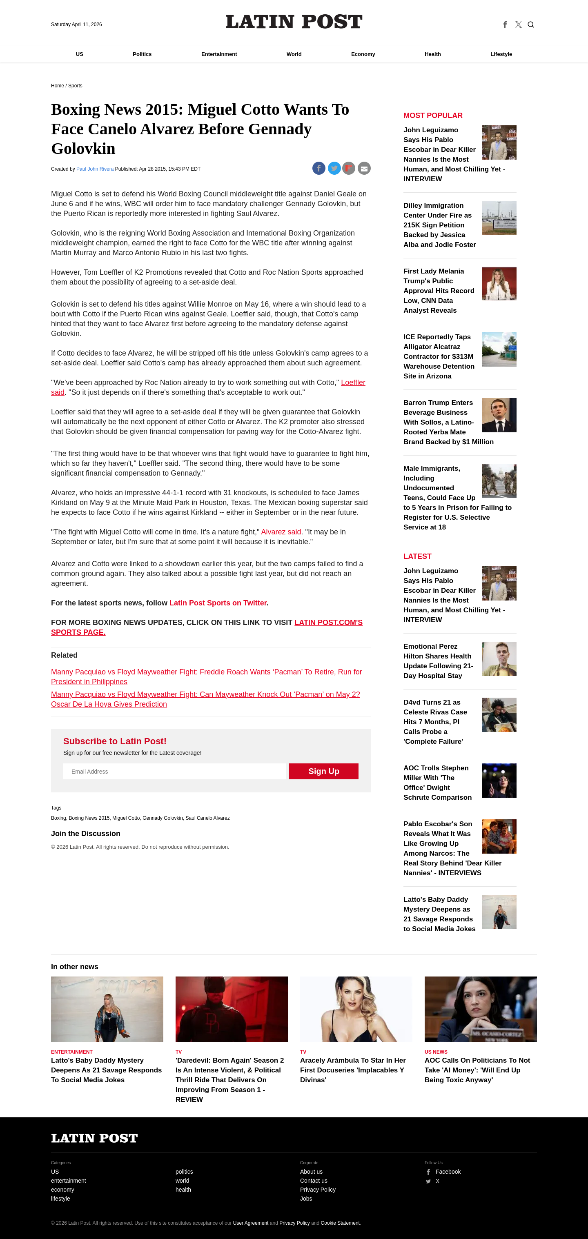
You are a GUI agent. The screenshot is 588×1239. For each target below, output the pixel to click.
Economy (363, 54)
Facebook (448, 1171)
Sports (75, 86)
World (294, 54)
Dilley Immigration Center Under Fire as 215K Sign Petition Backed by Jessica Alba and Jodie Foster (439, 225)
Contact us (313, 1180)
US (79, 54)
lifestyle (60, 1198)
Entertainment (219, 54)
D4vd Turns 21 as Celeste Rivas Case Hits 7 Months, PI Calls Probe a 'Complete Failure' (435, 721)
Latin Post (294, 21)
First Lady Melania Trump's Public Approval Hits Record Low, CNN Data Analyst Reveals (438, 290)
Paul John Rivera (95, 169)
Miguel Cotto (126, 818)
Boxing (58, 818)
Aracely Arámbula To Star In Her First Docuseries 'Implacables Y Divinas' (353, 1070)
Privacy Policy (318, 1189)
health (183, 1189)
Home (57, 86)
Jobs (306, 1198)
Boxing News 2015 (89, 818)
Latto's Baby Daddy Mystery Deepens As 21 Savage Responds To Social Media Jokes (106, 1070)
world (182, 1180)
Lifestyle (501, 54)
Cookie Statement (340, 1223)
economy (62, 1189)
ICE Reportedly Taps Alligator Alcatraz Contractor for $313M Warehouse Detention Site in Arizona (438, 356)
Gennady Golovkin (163, 818)
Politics (142, 54)
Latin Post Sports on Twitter (218, 603)
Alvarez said (281, 532)
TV (179, 1052)
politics (184, 1171)
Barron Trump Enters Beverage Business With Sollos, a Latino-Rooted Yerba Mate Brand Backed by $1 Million (448, 422)
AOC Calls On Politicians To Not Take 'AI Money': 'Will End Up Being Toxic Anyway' (477, 1070)
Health (433, 54)
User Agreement (251, 1223)
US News (436, 1052)
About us (311, 1171)
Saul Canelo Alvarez (208, 818)
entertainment (68, 1180)
